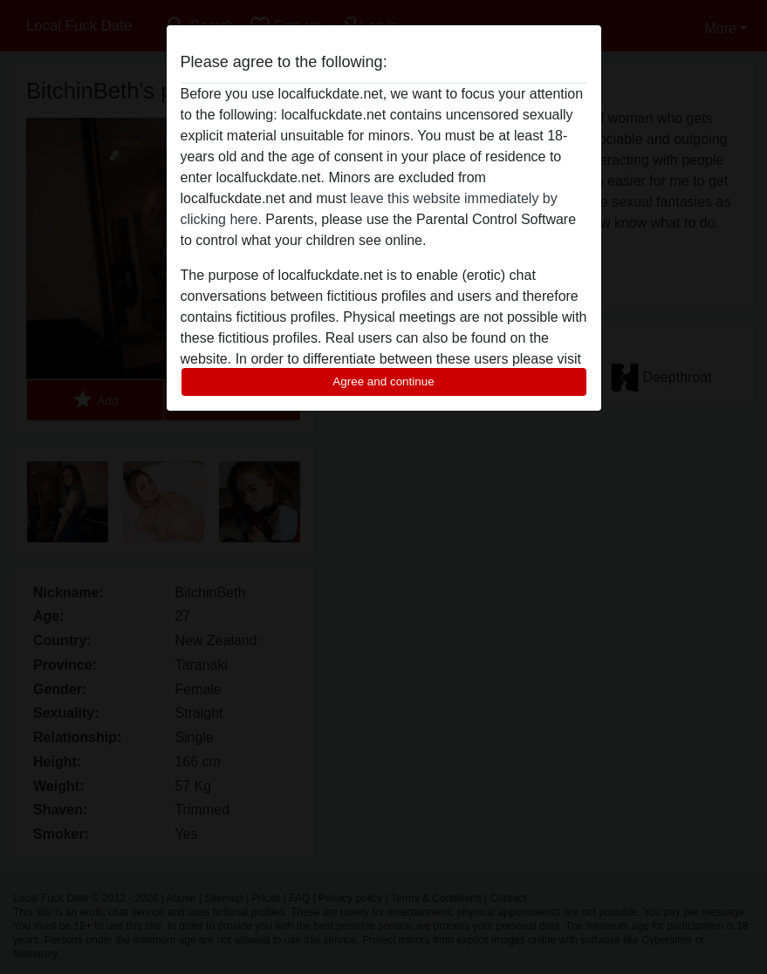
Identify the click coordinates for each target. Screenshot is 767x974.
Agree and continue (383, 381)
